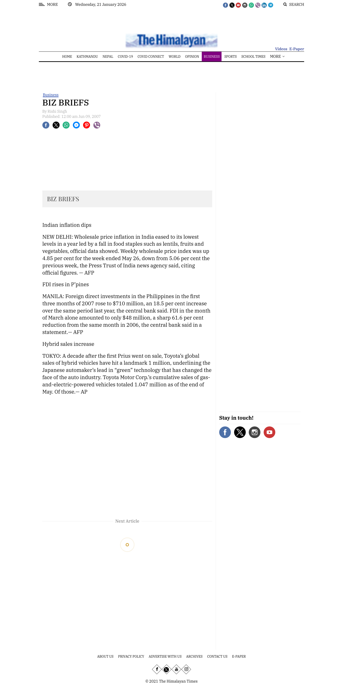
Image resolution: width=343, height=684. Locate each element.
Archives (194, 656)
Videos (281, 49)
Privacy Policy (131, 656)
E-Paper (296, 49)
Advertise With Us (165, 656)
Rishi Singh (57, 111)
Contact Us (217, 656)
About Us (105, 656)
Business (51, 94)
